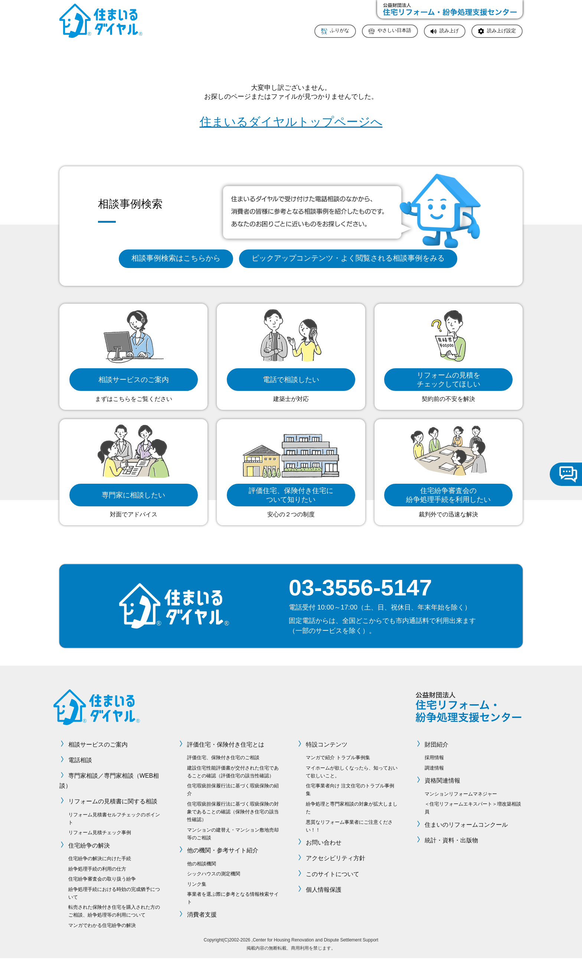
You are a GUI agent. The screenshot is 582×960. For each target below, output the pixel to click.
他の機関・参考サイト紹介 (222, 852)
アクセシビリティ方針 (335, 859)
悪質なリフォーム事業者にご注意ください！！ (349, 827)
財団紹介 (436, 746)
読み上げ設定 (501, 31)
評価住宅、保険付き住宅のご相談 (223, 759)
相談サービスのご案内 (98, 746)
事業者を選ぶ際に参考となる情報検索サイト (233, 899)
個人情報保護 (323, 891)
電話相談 (80, 761)
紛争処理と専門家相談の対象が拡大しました (352, 809)
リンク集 (196, 885)
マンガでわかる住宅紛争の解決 (102, 927)
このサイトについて (332, 875)
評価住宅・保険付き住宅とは (225, 746)
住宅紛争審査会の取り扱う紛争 (102, 880)
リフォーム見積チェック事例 (99, 834)
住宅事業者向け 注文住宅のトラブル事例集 (350, 791)
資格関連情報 (442, 782)
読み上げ (449, 31)
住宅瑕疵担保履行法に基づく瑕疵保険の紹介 (233, 791)
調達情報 (434, 769)
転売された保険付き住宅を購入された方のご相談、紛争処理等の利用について (114, 912)
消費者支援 (202, 916)
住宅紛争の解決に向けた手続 (99, 860)
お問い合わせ (323, 844)
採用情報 (434, 759)
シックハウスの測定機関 (213, 875)
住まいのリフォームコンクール (466, 826)
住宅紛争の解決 (89, 847)
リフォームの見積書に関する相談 (112, 803)
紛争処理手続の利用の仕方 (97, 870)
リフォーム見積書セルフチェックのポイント (114, 820)
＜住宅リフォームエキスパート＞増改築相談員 (473, 809)
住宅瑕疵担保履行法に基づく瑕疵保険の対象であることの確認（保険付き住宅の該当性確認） (233, 813)
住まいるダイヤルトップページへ (291, 121)
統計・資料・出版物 (451, 842)
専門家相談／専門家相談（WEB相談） (109, 782)
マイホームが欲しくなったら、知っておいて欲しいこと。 (352, 773)
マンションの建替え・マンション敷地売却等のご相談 (233, 835)
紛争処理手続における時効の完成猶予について (114, 894)
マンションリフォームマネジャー (461, 795)
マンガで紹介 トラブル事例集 (338, 759)
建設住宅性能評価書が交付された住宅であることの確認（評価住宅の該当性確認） (233, 773)
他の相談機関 (201, 865)
